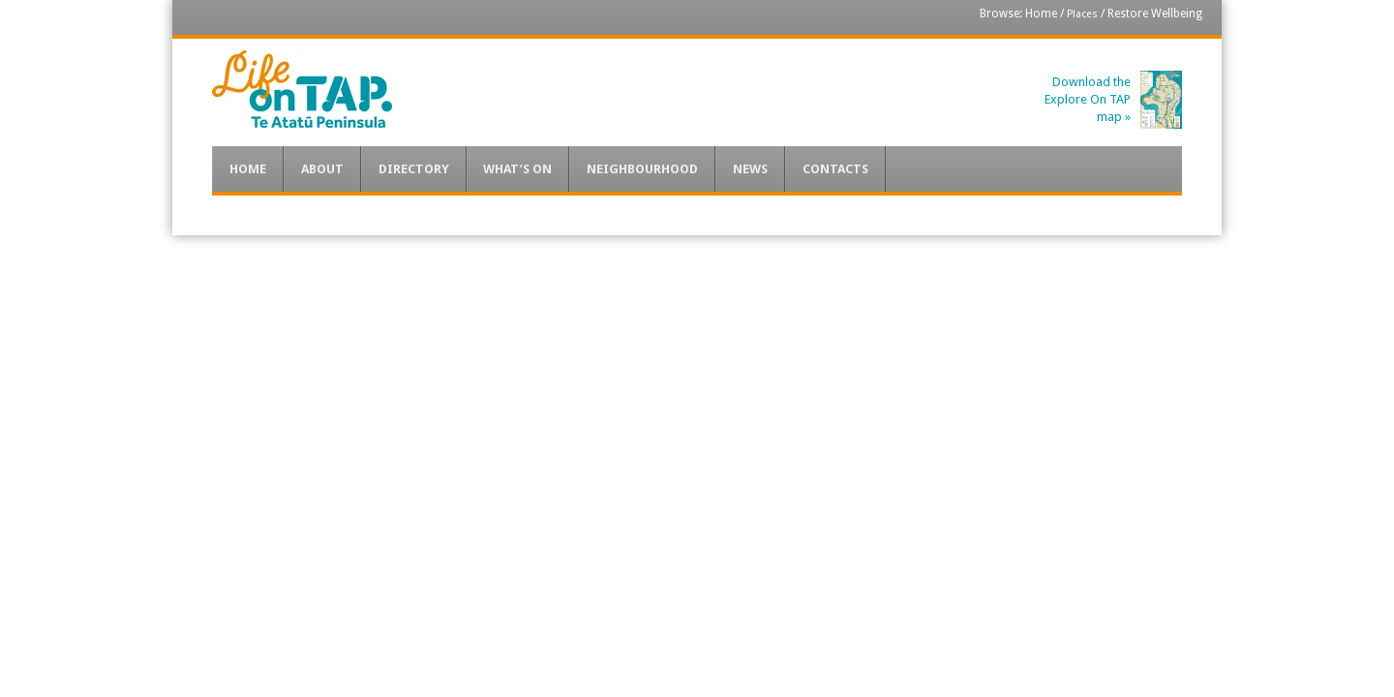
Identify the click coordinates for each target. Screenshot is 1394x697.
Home (1041, 13)
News (750, 169)
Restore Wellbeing (1154, 13)
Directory (414, 169)
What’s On (517, 169)
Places (1082, 14)
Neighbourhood (642, 169)
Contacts (835, 169)
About (322, 169)
